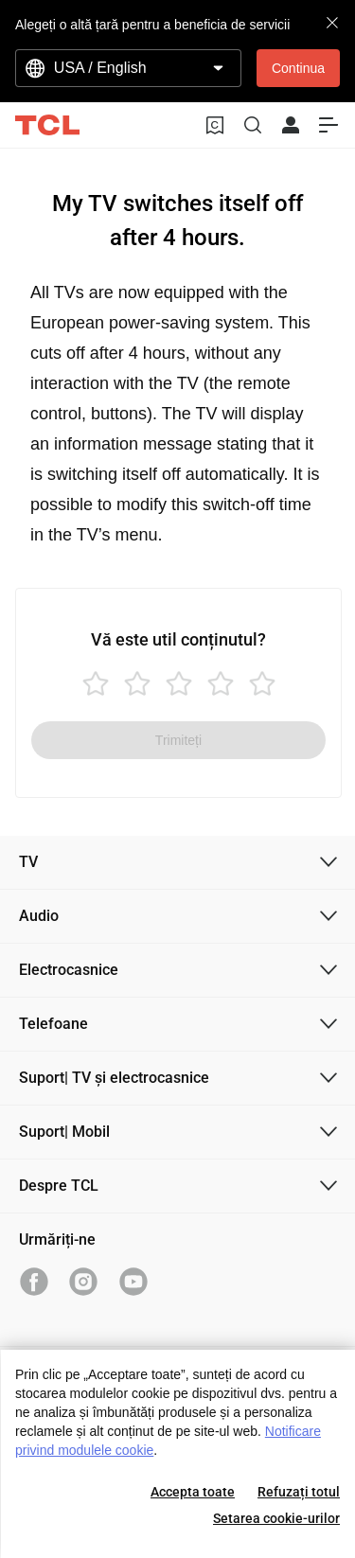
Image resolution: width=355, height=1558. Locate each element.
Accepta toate (193, 1491)
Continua (298, 68)
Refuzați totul (298, 1491)
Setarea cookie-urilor (276, 1518)
